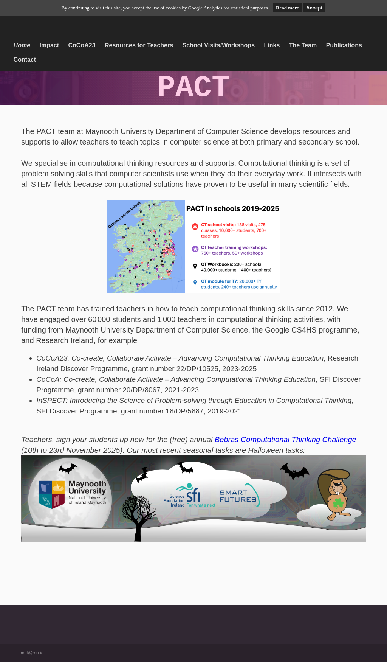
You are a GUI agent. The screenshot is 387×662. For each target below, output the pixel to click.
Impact (49, 45)
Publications (344, 45)
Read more (287, 8)
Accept (314, 8)
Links (272, 45)
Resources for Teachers (139, 45)
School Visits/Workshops (219, 45)
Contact (25, 59)
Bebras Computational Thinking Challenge (285, 439)
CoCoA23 (82, 45)
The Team (303, 45)
